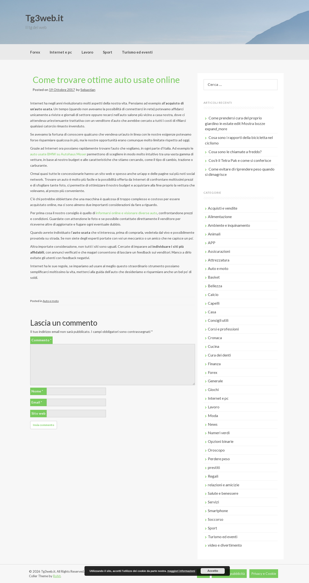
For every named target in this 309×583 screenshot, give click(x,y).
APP (211, 242)
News (213, 424)
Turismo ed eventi (137, 52)
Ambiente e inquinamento (229, 225)
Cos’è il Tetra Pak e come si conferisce (240, 160)
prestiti (214, 467)
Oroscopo (216, 450)
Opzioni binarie (220, 441)
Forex (35, 52)
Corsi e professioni (223, 329)
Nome (37, 391)
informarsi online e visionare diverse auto (126, 213)
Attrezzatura (218, 260)
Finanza (214, 363)
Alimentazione (220, 216)
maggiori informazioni (181, 570)
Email (36, 402)
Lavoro (87, 52)
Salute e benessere (223, 493)
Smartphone (218, 510)
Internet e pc (61, 52)
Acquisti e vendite (222, 208)
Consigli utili (218, 320)
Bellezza (215, 285)
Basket (214, 277)
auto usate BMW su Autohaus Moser (58, 154)
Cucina (213, 346)
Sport (107, 52)
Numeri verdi (219, 432)
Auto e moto (51, 301)
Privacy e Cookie (263, 573)
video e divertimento (225, 545)
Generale (215, 380)
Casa (212, 311)
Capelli (213, 303)
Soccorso (215, 519)
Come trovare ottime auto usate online (106, 79)
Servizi (213, 502)
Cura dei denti (219, 355)
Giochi (213, 389)
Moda (213, 415)
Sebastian (87, 90)
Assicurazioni (219, 251)
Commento (41, 340)
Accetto (212, 571)
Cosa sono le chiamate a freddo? (235, 151)
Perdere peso (219, 458)
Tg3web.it (44, 18)
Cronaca (215, 337)
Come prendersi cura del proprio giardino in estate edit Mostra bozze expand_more (235, 123)
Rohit (57, 576)
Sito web (38, 413)
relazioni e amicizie (223, 484)
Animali (214, 234)
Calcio (213, 294)
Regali (213, 476)
